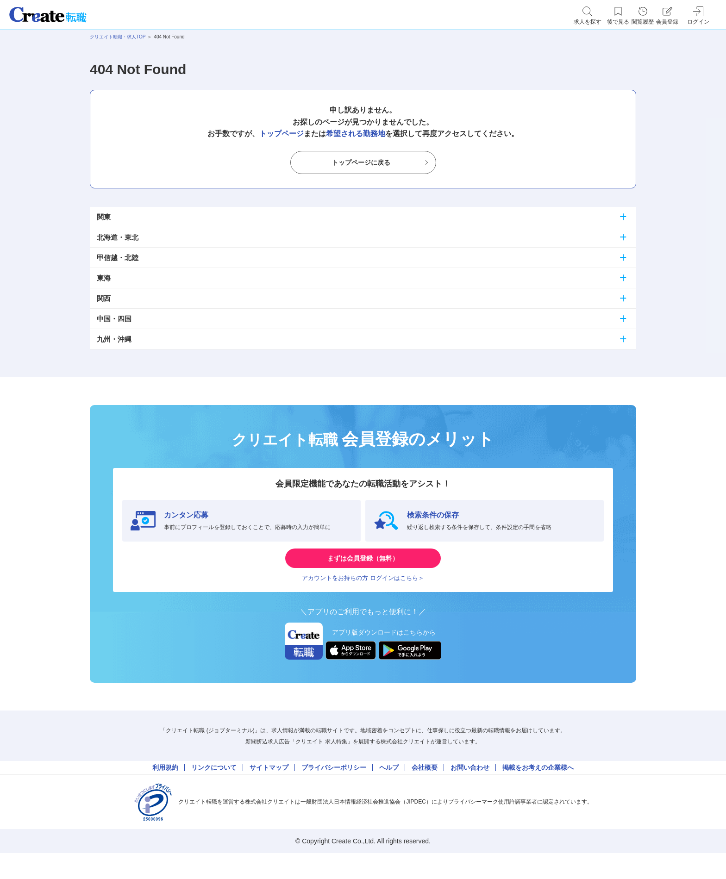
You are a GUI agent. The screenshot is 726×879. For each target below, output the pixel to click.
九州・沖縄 (114, 339)
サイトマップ (269, 787)
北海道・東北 (117, 237)
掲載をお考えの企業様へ (538, 787)
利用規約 (165, 787)
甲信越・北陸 (117, 258)
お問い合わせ (470, 787)
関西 (104, 298)
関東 (104, 217)
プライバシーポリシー (333, 787)
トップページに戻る (361, 163)
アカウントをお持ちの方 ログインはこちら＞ (363, 591)
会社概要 (425, 787)
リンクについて (214, 787)
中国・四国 (114, 319)
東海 (104, 278)
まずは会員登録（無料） (363, 563)
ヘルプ (389, 787)
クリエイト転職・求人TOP (117, 36)
